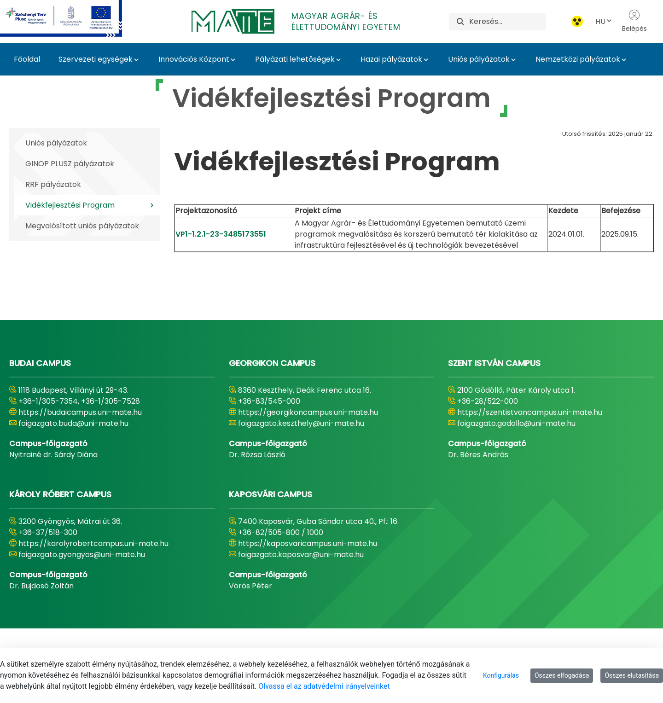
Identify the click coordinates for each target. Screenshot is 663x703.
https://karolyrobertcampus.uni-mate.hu (93, 543)
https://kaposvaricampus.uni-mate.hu (307, 543)
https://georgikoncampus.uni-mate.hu (308, 412)
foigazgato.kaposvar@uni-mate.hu (301, 554)
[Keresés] (507, 21)
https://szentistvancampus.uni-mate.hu (529, 412)
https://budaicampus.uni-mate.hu (80, 412)
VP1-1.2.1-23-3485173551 (220, 234)
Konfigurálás (501, 675)
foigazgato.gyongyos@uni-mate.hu (81, 554)
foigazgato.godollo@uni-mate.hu (516, 423)
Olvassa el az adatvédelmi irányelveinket (324, 686)
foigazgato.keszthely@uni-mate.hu (301, 423)
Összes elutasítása (632, 675)
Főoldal (27, 59)
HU (604, 21)
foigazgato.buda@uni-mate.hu (73, 423)
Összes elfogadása (562, 675)
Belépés (634, 21)
